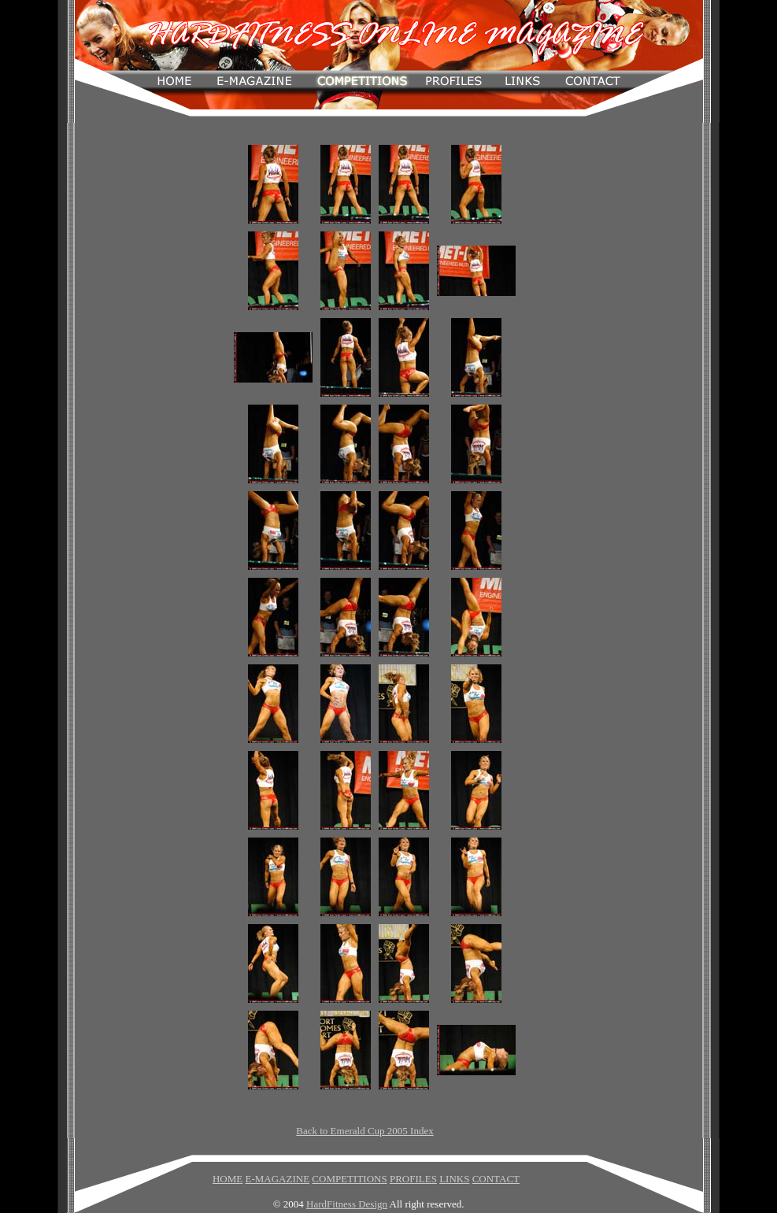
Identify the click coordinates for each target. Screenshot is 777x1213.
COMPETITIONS (349, 1179)
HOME (227, 1179)
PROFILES (413, 1179)
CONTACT (496, 1179)
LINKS (454, 1179)
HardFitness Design (346, 1204)
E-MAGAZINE (277, 1179)
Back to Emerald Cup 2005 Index (364, 1131)
